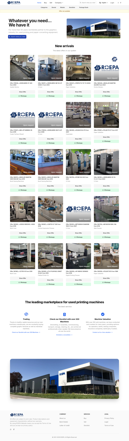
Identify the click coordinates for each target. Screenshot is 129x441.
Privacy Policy (109, 418)
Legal (106, 422)
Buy (45, 3)
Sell (51, 3)
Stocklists (72, 7)
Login (112, 3)
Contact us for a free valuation (103, 332)
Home (39, 3)
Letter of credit (64, 425)
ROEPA (62, 437)
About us (62, 418)
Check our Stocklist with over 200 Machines (26, 332)
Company (59, 3)
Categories (44, 7)
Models (62, 7)
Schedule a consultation (64, 335)
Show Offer (22, 92)
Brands (54, 7)
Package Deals (83, 7)
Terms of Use (109, 425)
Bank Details (63, 422)
